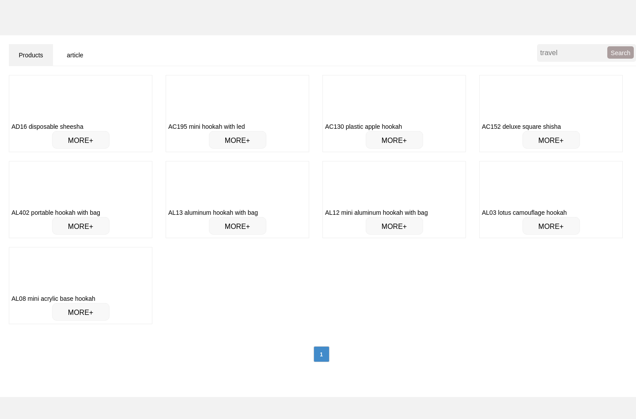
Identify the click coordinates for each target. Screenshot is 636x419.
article (75, 55)
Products (31, 55)
